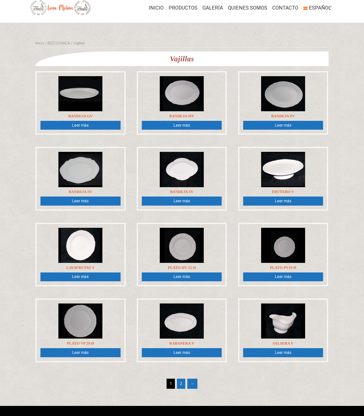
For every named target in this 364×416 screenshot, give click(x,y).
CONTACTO (285, 8)
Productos (183, 8)
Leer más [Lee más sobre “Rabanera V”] (181, 352)
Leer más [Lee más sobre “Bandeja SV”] (80, 201)
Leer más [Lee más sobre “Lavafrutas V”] (80, 276)
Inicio (156, 8)
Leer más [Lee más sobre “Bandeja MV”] (181, 125)
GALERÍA (212, 8)
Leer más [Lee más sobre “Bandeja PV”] (283, 125)
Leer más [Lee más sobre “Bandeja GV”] (80, 125)
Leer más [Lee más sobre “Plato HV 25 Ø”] (181, 276)
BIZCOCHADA (59, 43)
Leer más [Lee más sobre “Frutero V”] (283, 201)
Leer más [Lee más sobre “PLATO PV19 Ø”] (283, 276)
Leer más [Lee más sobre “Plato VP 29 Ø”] (80, 352)
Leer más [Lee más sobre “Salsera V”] (283, 352)
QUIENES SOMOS (247, 8)
